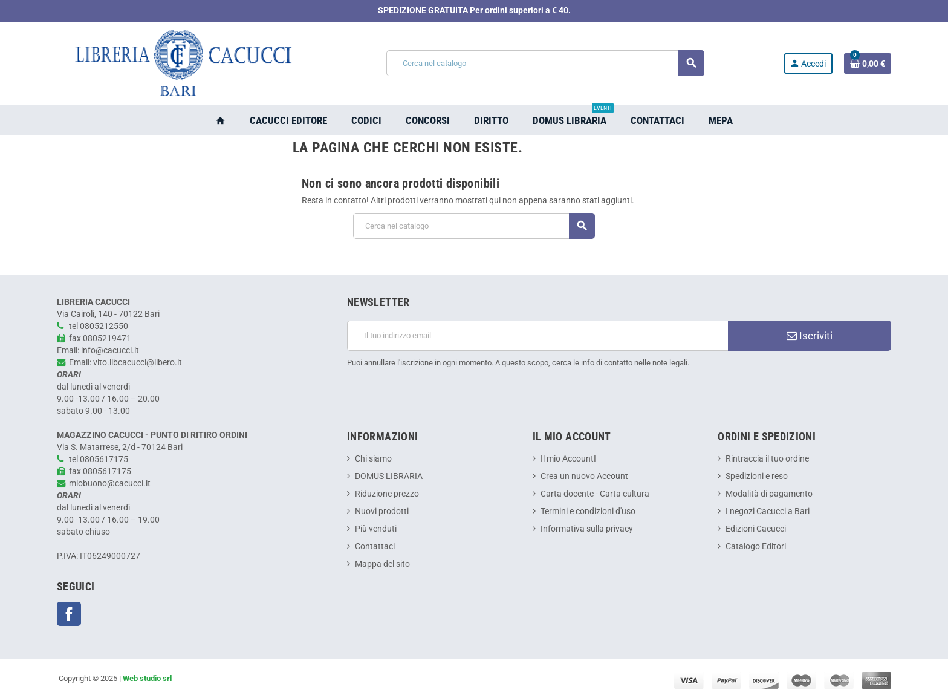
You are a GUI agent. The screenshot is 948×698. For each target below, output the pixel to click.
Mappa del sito (382, 564)
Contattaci (375, 546)
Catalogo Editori (756, 546)
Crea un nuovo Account (584, 476)
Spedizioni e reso (757, 476)
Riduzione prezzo (387, 494)
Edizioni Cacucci (756, 529)
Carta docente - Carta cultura (595, 494)
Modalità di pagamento (769, 494)
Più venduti (376, 529)
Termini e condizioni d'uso (588, 511)
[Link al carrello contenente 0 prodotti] (867, 63)
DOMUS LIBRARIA (389, 476)
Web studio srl (147, 678)
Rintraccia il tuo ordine (767, 459)
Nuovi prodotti (382, 511)
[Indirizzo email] (537, 336)
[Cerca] (545, 63)
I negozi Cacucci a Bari (768, 511)
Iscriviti (810, 336)
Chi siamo (373, 459)
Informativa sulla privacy (587, 529)
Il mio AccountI (568, 459)
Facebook (69, 614)
